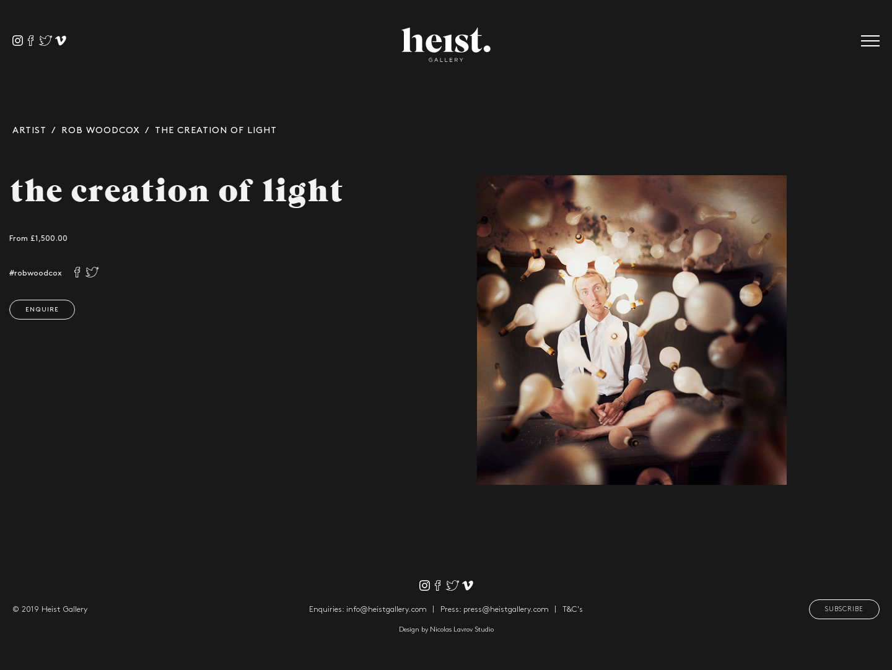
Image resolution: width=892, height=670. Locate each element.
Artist (29, 130)
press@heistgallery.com (506, 609)
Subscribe (844, 609)
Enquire (40, 310)
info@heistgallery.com (386, 609)
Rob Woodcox (100, 130)
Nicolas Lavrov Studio (462, 630)
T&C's (572, 609)
